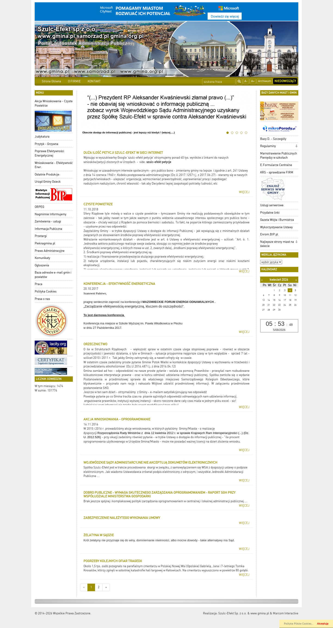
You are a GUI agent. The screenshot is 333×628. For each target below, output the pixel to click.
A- (246, 81)
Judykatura (42, 136)
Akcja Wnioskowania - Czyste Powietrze (54, 103)
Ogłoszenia (42, 265)
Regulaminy (268, 146)
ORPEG (39, 207)
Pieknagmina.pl (45, 243)
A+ (253, 81)
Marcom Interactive (285, 613)
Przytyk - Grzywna (46, 144)
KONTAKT (94, 81)
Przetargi (41, 236)
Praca (38, 284)
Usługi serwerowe (272, 205)
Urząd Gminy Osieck (48, 181)
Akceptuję (322, 623)
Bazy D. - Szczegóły (273, 139)
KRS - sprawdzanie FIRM (276, 172)
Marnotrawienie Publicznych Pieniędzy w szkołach (278, 156)
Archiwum (264, 81)
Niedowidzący (285, 81)
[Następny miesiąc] (296, 280)
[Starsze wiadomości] (106, 587)
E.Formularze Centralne (276, 165)
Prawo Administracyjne (50, 250)
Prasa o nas (42, 299)
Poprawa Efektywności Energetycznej (49, 153)
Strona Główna (51, 81)
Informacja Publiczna (48, 229)
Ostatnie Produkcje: (47, 174)
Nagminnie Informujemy (50, 214)
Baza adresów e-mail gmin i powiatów (53, 275)
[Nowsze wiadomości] (84, 587)
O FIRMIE (74, 81)
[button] (296, 146)
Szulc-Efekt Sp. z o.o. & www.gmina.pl (243, 613)
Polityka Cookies (45, 291)
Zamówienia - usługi (48, 221)
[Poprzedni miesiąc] (262, 280)
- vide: (141, 162)
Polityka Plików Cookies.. (298, 623)
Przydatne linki (270, 212)
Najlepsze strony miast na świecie (277, 244)
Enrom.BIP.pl (269, 234)
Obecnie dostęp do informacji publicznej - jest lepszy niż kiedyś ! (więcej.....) (128, 132)
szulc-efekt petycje (158, 162)
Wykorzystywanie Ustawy (276, 227)
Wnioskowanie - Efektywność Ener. (54, 165)
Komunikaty (42, 258)
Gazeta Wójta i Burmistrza (277, 220)
